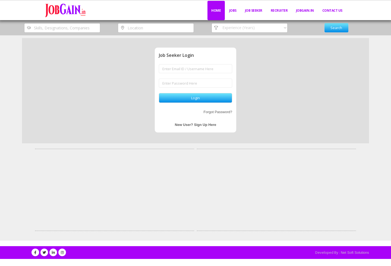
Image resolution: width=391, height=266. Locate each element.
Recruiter (279, 10)
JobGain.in (305, 10)
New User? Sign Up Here (195, 125)
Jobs (233, 10)
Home (216, 10)
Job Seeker (253, 10)
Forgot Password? (218, 112)
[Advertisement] (114, 190)
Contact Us (332, 10)
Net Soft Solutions (355, 252)
